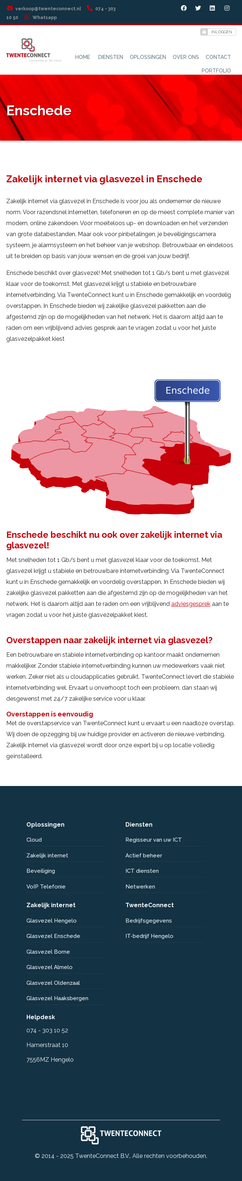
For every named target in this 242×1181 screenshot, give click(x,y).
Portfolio (216, 71)
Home (82, 57)
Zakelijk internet (47, 855)
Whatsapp (40, 17)
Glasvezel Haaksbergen (57, 998)
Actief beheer (143, 855)
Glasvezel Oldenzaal (53, 983)
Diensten (110, 57)
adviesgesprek (190, 603)
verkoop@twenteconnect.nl (43, 8)
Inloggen (216, 32)
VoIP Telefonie (46, 886)
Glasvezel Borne (48, 952)
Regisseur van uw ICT (153, 840)
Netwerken (140, 886)
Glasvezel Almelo (49, 967)
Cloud (34, 840)
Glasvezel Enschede (53, 936)
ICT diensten (142, 871)
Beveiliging (40, 871)
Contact (218, 57)
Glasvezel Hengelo (51, 920)
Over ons (186, 57)
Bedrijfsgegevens (148, 920)
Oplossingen (148, 57)
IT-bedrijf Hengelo (149, 936)
